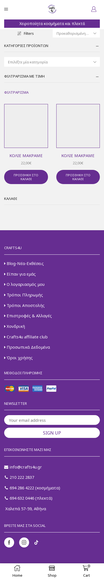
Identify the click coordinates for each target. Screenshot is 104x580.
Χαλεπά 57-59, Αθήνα (25, 508)
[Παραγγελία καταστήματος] (76, 33)
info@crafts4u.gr (23, 467)
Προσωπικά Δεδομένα (27, 347)
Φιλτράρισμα (16, 92)
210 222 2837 (19, 477)
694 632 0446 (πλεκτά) (28, 498)
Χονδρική (14, 326)
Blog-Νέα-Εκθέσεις (24, 263)
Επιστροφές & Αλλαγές (28, 315)
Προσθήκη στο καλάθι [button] (26, 177)
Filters (25, 33)
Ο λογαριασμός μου (24, 284)
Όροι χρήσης (18, 357)
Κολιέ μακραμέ (26, 155)
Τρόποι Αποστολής (24, 305)
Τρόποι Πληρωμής (23, 295)
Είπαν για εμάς (20, 274)
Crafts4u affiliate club (26, 336)
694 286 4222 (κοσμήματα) (32, 487)
